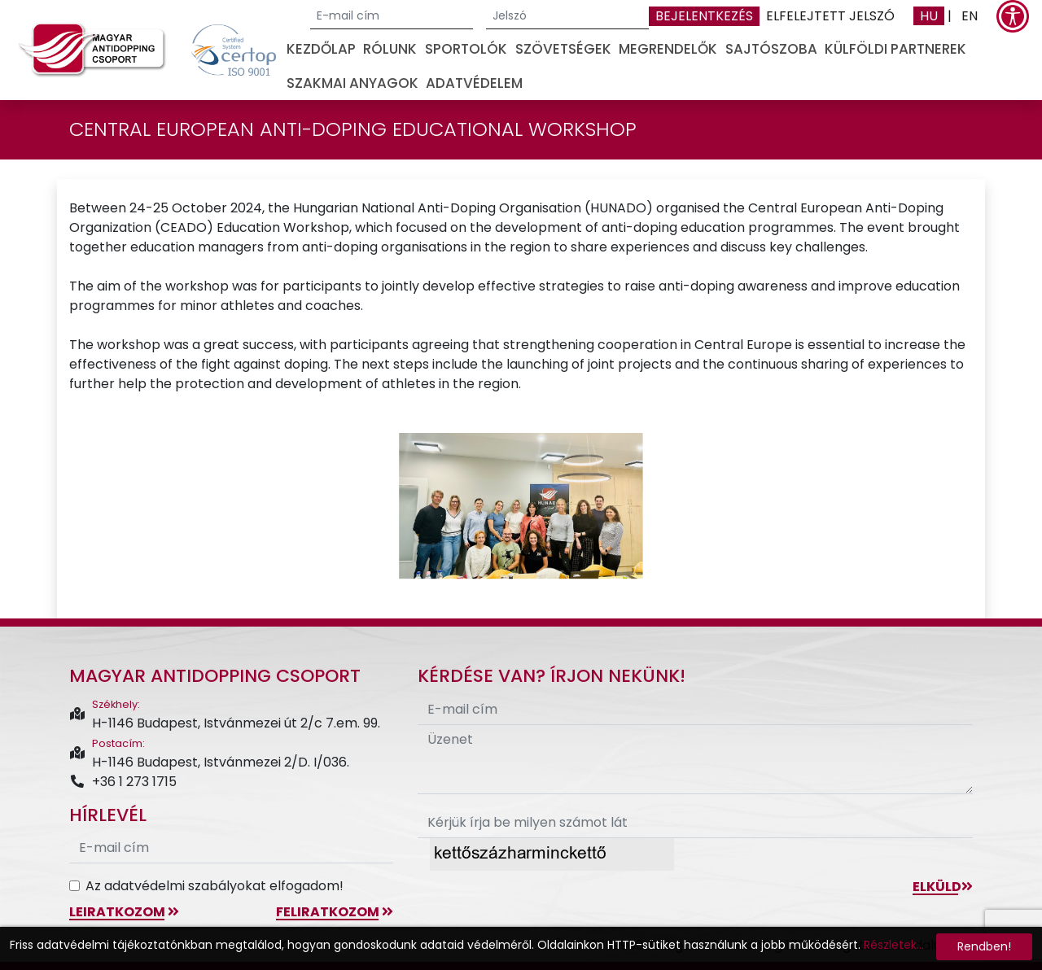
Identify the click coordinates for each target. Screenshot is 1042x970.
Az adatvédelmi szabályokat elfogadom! (214, 885)
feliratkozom (334, 911)
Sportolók (466, 49)
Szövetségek (563, 49)
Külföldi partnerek (895, 49)
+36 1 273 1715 (123, 781)
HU (929, 16)
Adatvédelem (474, 83)
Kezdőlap (321, 49)
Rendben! (984, 946)
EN (969, 16)
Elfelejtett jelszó (830, 16)
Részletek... (894, 945)
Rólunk (390, 49)
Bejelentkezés (704, 16)
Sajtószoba (771, 49)
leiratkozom (124, 911)
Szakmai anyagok (352, 83)
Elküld (943, 886)
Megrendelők (668, 49)
